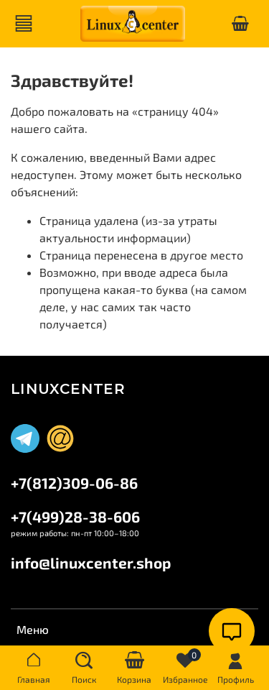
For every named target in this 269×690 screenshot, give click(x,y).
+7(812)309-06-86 (74, 483)
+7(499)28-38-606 (75, 516)
